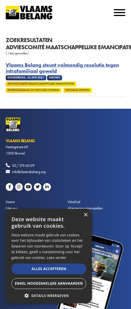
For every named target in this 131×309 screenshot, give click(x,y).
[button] (48, 295)
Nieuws (11, 208)
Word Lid (74, 201)
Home (10, 201)
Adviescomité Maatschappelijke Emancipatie (40, 84)
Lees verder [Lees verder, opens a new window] (57, 257)
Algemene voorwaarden (85, 208)
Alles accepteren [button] (49, 268)
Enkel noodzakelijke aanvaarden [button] (49, 283)
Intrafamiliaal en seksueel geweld (33, 90)
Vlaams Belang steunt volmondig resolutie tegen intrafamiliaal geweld (62, 68)
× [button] (85, 215)
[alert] (49, 256)
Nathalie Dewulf (77, 90)
